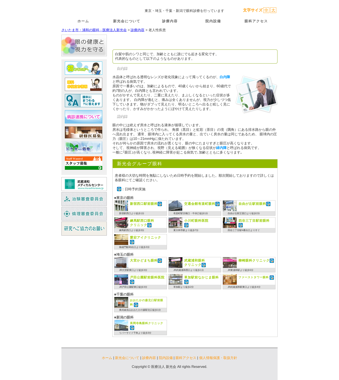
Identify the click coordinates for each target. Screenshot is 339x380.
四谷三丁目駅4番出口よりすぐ (244, 230)
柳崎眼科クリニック (254, 260)
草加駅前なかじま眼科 (201, 277)
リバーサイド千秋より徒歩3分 (135, 332)
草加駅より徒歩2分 (183, 287)
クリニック (142, 222)
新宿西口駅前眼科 (144, 203)
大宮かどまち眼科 (144, 260)
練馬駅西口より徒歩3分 (131, 230)
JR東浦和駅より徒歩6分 (240, 270)
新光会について (126, 21)
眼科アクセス (256, 21)
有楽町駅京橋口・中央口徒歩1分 (190, 213)
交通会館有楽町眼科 (199, 203)
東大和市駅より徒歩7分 (185, 230)
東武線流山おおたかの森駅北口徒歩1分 (140, 310)
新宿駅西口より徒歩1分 (131, 213)
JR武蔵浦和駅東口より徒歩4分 (244, 287)
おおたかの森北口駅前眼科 (146, 302)
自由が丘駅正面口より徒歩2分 (244, 213)
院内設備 (213, 21)
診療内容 (170, 21)
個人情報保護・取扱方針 (218, 358)
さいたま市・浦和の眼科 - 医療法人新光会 (94, 30)
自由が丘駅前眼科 (252, 203)
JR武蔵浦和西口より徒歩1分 (188, 270)
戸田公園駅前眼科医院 (147, 277)
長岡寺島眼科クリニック (146, 323)
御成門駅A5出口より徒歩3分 (134, 247)
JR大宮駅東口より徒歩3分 (133, 270)
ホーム (83, 21)
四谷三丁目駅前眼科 (254, 220)
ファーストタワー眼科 (254, 277)
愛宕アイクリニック (145, 237)
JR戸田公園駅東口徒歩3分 (133, 287)
